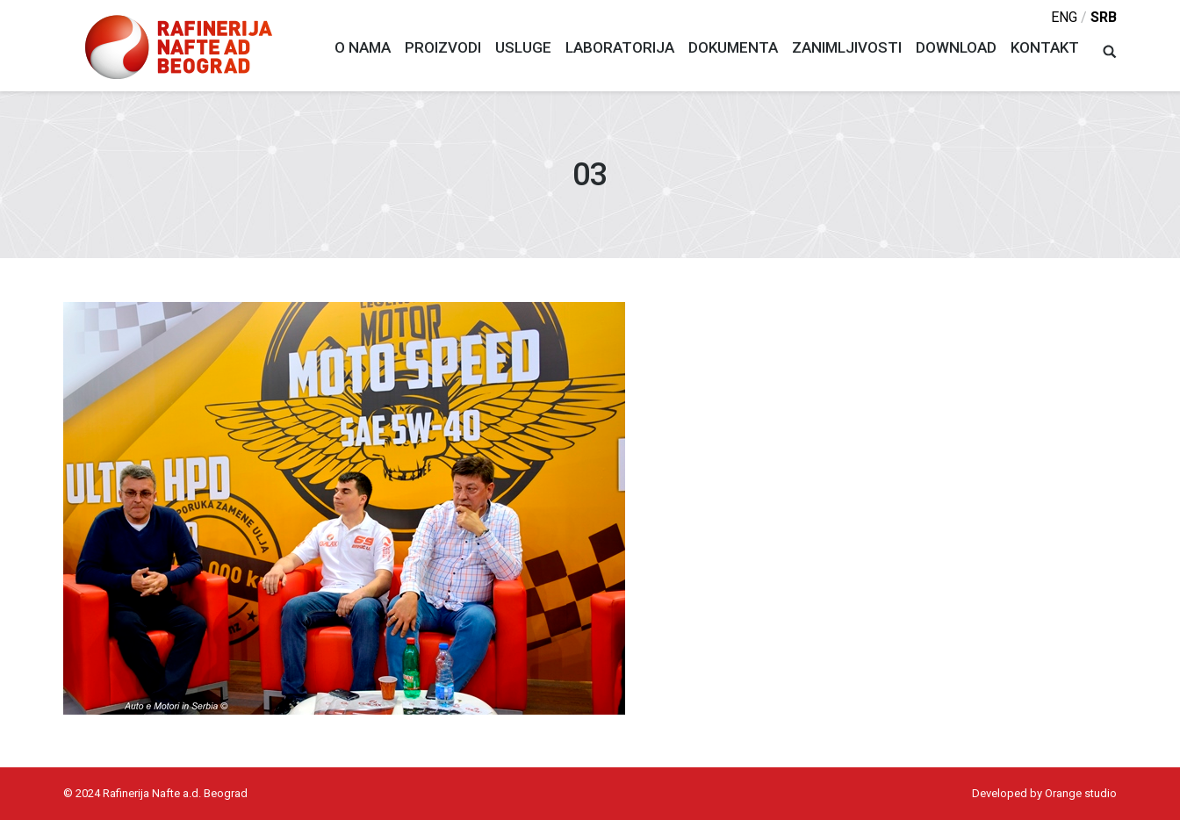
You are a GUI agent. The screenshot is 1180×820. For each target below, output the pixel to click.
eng (1064, 17)
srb (1103, 17)
